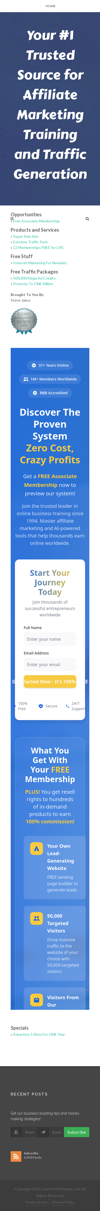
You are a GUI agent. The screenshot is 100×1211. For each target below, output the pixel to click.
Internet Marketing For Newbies (40, 263)
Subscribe (76, 1131)
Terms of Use (36, 1202)
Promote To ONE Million (33, 283)
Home (50, 6)
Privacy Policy (63, 1202)
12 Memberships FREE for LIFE (38, 247)
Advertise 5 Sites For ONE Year (39, 1034)
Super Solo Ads (25, 236)
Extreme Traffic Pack (30, 242)
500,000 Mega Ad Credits (34, 278)
